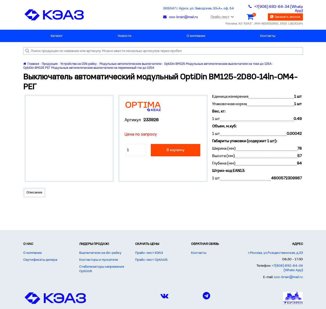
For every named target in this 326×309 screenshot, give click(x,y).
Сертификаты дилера (40, 260)
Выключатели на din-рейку (100, 253)
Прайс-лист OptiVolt (151, 260)
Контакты (267, 36)
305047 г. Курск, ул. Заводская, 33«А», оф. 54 (198, 8)
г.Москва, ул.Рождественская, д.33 (275, 253)
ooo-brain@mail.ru (288, 277)
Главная (31, 64)
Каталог (57, 36)
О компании (196, 36)
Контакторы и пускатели (98, 260)
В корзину (175, 150)
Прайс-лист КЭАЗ (149, 253)
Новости (124, 36)
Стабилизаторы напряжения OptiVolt (101, 269)
